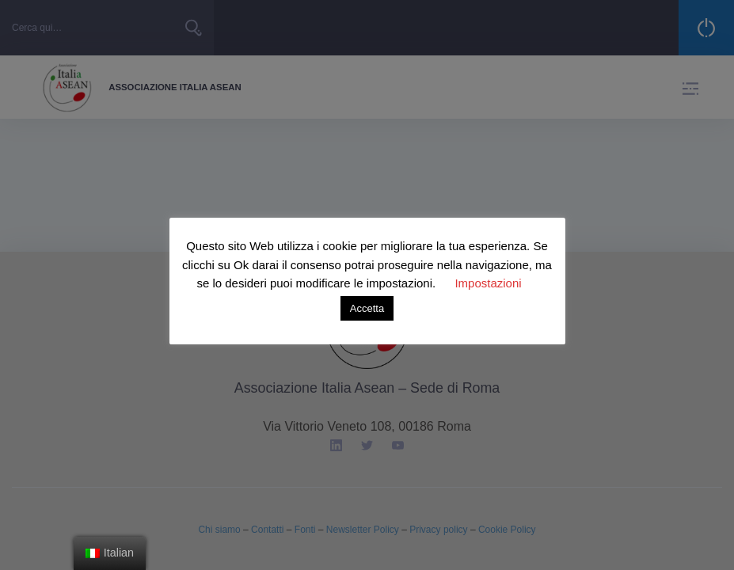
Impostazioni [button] (487, 283)
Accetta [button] (367, 308)
